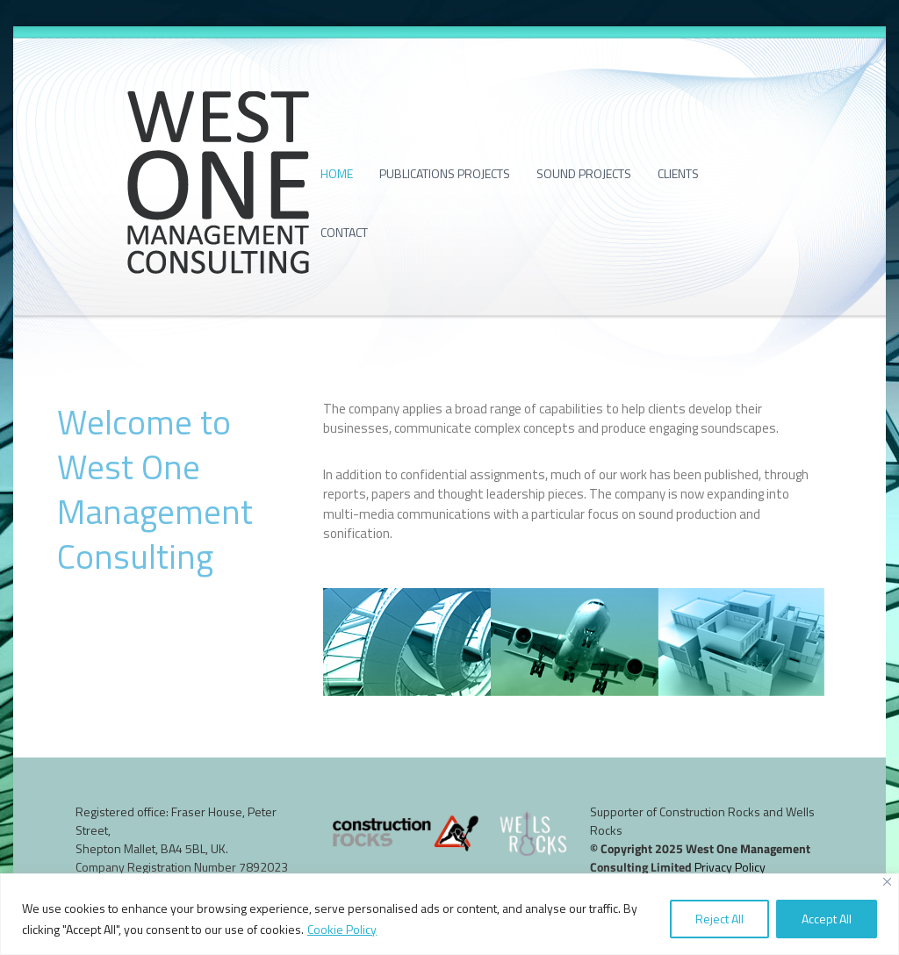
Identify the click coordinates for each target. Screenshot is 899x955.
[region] (449, 914)
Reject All (719, 918)
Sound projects (583, 173)
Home (336, 173)
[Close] (887, 882)
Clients (678, 173)
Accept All (827, 918)
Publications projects (444, 173)
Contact (344, 232)
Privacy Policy (730, 867)
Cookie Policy (342, 929)
